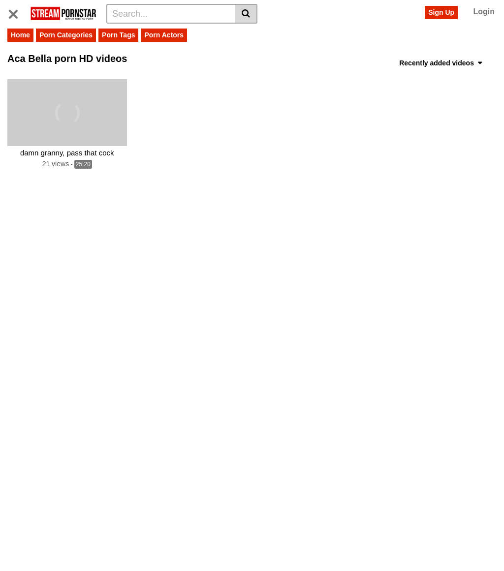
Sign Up (441, 12)
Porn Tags (118, 35)
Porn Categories (66, 35)
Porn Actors (164, 35)
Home (20, 35)
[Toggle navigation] (17, 12)
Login (484, 11)
